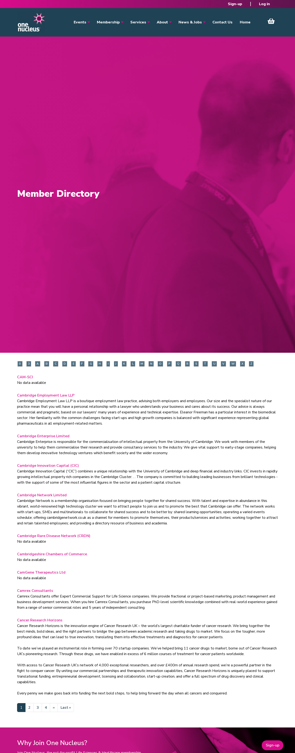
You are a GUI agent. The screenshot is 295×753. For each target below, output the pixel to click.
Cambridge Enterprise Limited (43, 436)
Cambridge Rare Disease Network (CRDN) (53, 535)
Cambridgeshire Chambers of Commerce (52, 554)
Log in (264, 4)
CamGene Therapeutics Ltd (41, 572)
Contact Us (222, 22)
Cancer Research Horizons (39, 620)
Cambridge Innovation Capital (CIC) (48, 465)
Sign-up (235, 4)
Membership (108, 22)
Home (245, 22)
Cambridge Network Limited (42, 495)
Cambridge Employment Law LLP (45, 395)
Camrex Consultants (35, 590)
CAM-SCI (25, 377)
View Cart (271, 21)
